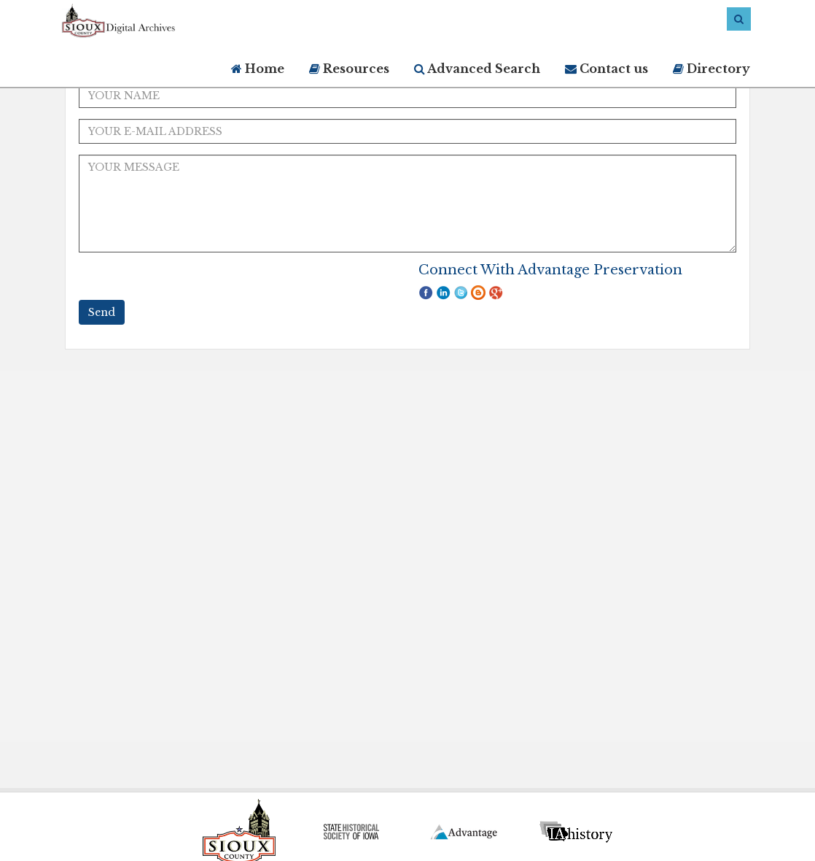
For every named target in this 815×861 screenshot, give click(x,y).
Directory (711, 68)
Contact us (606, 68)
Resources (349, 68)
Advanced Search (477, 68)
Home (257, 68)
